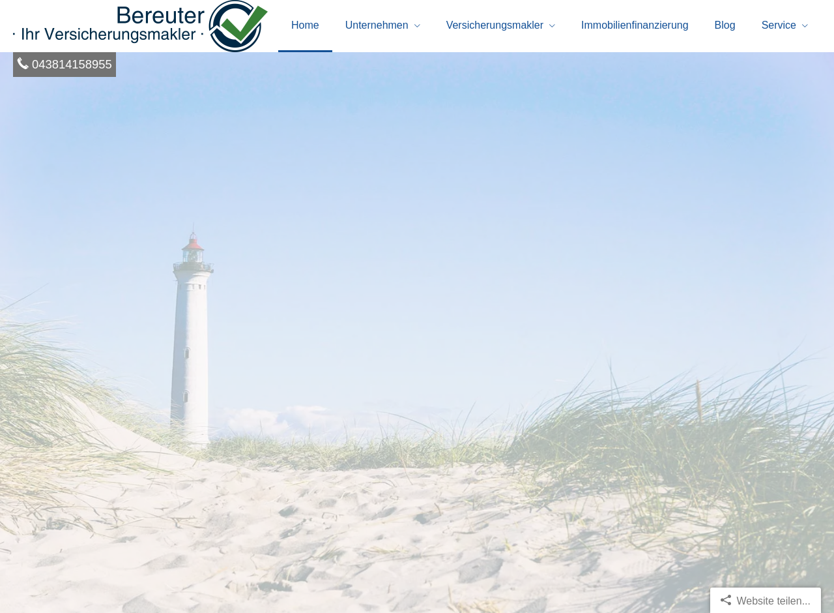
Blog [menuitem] (725, 25)
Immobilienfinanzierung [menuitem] (635, 25)
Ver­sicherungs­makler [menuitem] (494, 25)
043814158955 (72, 64)
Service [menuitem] (779, 25)
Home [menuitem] (305, 25)
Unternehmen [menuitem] (377, 25)
